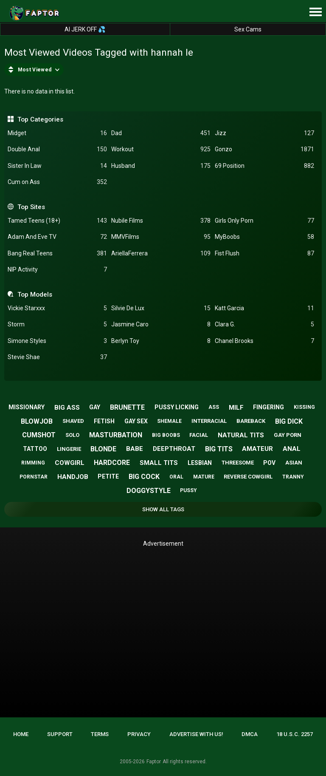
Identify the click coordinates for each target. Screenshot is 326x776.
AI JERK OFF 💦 (85, 29)
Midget (57, 133)
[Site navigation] (315, 12)
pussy (188, 490)
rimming (33, 463)
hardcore (112, 463)
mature (203, 477)
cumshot (39, 435)
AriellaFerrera (161, 253)
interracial (209, 421)
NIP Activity (57, 269)
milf (236, 407)
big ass (67, 407)
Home (20, 734)
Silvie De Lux (161, 308)
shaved (73, 421)
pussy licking (177, 407)
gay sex (136, 421)
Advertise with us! (196, 734)
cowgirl (69, 463)
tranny (293, 477)
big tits (219, 449)
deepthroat (174, 449)
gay (94, 407)
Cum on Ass (57, 182)
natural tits (241, 435)
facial (198, 435)
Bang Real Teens (57, 253)
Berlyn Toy (161, 341)
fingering (268, 407)
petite (108, 476)
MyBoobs (264, 237)
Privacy (139, 734)
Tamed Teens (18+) (57, 220)
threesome (238, 462)
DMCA (250, 734)
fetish (104, 421)
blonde (103, 449)
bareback (250, 421)
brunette (127, 407)
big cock (144, 477)
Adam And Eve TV (57, 237)
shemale (169, 421)
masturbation (115, 435)
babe (134, 449)
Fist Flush (264, 253)
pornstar (34, 477)
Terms (100, 734)
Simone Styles (57, 341)
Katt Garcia (264, 308)
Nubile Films (161, 220)
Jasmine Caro (161, 324)
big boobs (166, 435)
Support (60, 734)
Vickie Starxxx (57, 308)
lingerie (69, 449)
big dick (289, 421)
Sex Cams (247, 29)
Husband (161, 166)
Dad (161, 133)
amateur (257, 449)
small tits (159, 463)
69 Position (264, 166)
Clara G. (264, 324)
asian (293, 462)
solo (72, 435)
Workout (161, 149)
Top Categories (40, 119)
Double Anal (57, 149)
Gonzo (264, 149)
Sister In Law (57, 166)
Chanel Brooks (264, 341)
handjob (72, 477)
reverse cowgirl (248, 476)
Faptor (153, 762)
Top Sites (31, 207)
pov (269, 462)
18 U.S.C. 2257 (294, 734)
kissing (304, 407)
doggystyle (148, 491)
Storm (57, 324)
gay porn (287, 435)
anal (292, 449)
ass (213, 407)
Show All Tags (163, 509)
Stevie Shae (57, 357)
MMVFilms (161, 237)
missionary (26, 407)
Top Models (34, 294)
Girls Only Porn (264, 220)
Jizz (264, 133)
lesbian (200, 462)
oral (176, 477)
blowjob (37, 421)
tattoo (35, 448)
